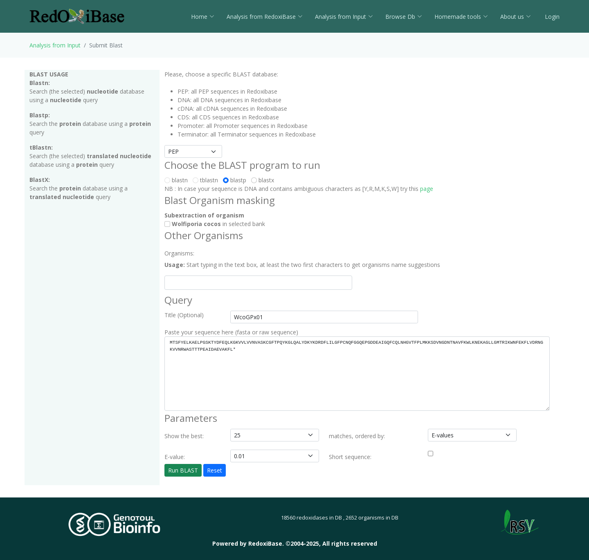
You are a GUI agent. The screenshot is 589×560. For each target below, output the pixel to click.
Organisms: (179, 253)
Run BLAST (183, 470)
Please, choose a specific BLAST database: (221, 74)
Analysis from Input (344, 16)
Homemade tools (461, 16)
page (426, 189)
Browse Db (403, 16)
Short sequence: (350, 457)
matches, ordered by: (357, 436)
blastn (177, 180)
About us (515, 16)
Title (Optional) (184, 315)
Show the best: (184, 436)
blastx (264, 180)
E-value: (174, 457)
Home (202, 16)
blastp (236, 180)
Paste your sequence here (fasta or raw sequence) (231, 332)
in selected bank (214, 224)
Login (551, 16)
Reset (214, 470)
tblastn (207, 180)
